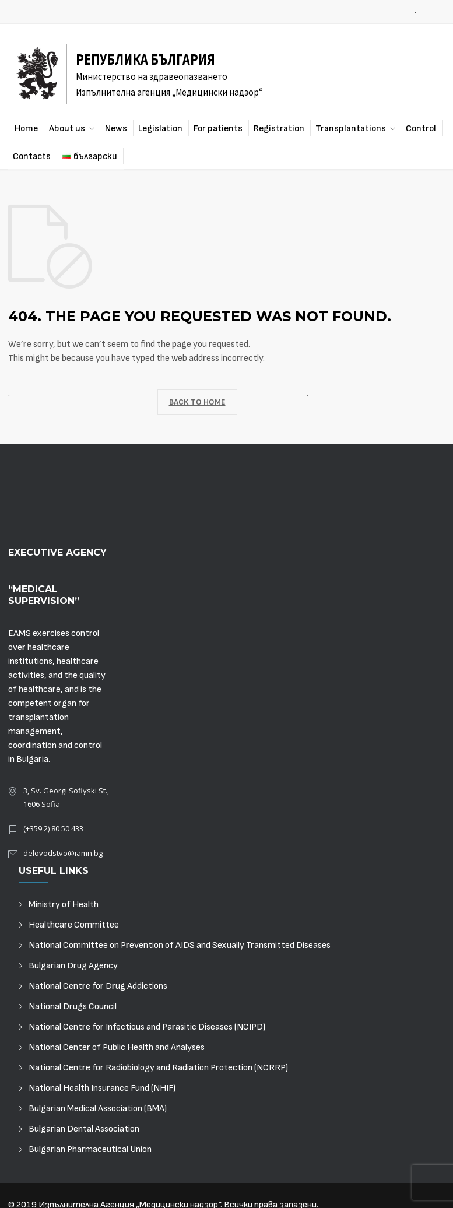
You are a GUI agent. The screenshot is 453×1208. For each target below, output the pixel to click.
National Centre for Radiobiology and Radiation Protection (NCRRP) (158, 1067)
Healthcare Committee (74, 924)
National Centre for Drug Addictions (98, 986)
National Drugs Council (73, 1006)
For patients (218, 128)
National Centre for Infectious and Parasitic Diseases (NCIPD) (147, 1027)
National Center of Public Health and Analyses (117, 1047)
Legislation (160, 128)
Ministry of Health (64, 904)
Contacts (32, 156)
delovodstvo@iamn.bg (63, 853)
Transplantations (350, 128)
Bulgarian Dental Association (84, 1129)
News (116, 128)
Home (26, 128)
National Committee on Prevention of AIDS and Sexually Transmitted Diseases (180, 945)
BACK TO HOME (197, 402)
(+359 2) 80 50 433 (53, 828)
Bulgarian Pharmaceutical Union (90, 1149)
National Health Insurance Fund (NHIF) (102, 1088)
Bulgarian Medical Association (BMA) (98, 1108)
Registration (279, 128)
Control (421, 128)
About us (67, 128)
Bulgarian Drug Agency (73, 965)
